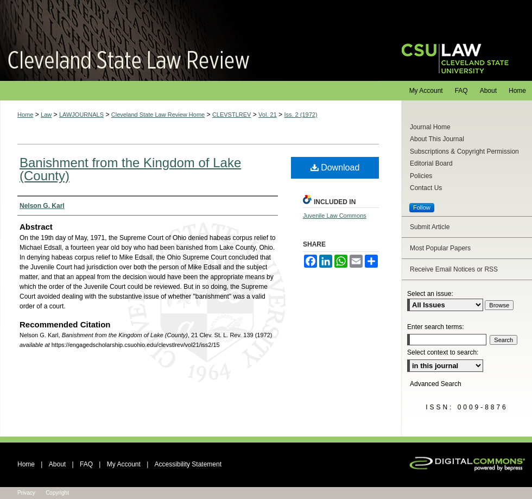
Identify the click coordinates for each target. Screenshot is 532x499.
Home (25, 114)
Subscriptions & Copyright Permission (464, 151)
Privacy (26, 493)
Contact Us (426, 188)
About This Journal (437, 139)
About (57, 464)
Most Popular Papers (440, 248)
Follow (421, 207)
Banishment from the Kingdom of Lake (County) (130, 169)
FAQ (86, 464)
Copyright (57, 493)
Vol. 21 (267, 114)
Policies (421, 176)
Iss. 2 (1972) (300, 114)
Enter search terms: (435, 327)
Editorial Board (431, 163)
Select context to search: (442, 352)
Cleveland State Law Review (190, 40)
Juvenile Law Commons (334, 215)
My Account (124, 464)
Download (335, 167)
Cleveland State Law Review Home (158, 114)
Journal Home (430, 127)
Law (46, 114)
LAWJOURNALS (81, 114)
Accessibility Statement (188, 464)
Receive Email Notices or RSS (454, 269)
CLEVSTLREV (231, 114)
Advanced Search (435, 384)
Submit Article (429, 227)
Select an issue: (430, 294)
